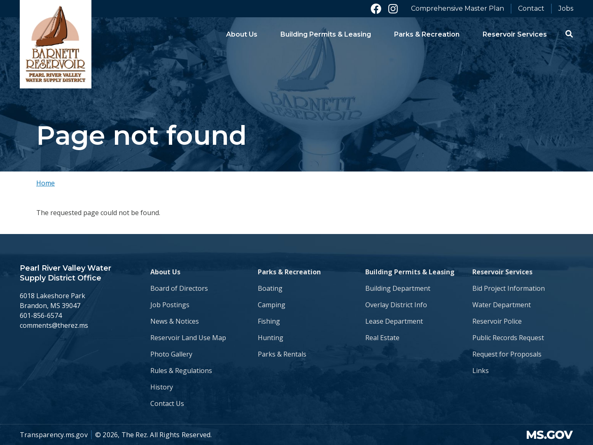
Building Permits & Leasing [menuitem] (325, 34)
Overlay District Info (396, 304)
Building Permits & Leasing (410, 271)
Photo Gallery (171, 354)
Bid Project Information (508, 288)
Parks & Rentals (282, 354)
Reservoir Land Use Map (188, 337)
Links (480, 370)
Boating (270, 288)
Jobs (565, 8)
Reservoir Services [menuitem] (515, 34)
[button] (569, 34)
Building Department (397, 288)
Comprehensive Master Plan (457, 8)
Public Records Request (508, 337)
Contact (531, 8)
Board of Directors (179, 288)
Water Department (501, 304)
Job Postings (169, 304)
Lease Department (394, 321)
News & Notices (174, 321)
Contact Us (167, 403)
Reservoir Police (497, 321)
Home (45, 183)
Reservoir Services (502, 271)
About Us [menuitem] (241, 34)
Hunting (270, 337)
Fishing (269, 321)
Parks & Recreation (289, 271)
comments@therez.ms (54, 325)
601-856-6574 (41, 315)
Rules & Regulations (181, 370)
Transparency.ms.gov (54, 434)
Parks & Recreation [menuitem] (427, 34)
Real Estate (382, 337)
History (161, 387)
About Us (165, 271)
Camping (271, 304)
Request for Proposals (507, 354)
